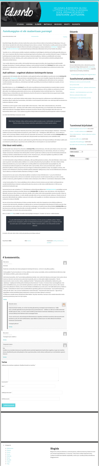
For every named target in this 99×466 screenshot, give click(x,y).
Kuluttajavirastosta (51, 189)
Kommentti (5, 382)
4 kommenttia (34, 36)
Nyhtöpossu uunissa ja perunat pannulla (80, 82)
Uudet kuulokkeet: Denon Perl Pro (78, 129)
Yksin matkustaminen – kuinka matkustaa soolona (83, 134)
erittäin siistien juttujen (85, 69)
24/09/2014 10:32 (13, 306)
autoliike (49, 243)
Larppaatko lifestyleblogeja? (77, 142)
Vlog (8, 464)
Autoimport (54, 47)
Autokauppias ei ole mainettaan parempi (27, 31)
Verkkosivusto (5, 399)
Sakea (8, 462)
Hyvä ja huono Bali (74, 85)
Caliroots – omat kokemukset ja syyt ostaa (81, 92)
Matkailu (48, 24)
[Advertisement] (35, 251)
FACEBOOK (74, 75)
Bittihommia (10, 448)
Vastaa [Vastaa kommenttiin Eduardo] (10, 327)
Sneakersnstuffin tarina (76, 139)
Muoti (67, 24)
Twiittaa (65, 37)
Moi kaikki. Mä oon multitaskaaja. (78, 144)
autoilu (55, 241)
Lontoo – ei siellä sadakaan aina (78, 131)
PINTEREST (93, 75)
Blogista (76, 24)
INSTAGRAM (81, 75)
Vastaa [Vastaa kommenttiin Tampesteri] (4, 357)
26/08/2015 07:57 (7, 346)
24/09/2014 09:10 (7, 264)
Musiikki (58, 24)
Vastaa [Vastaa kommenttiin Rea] (5, 299)
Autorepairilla (13, 78)
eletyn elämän (73, 69)
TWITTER (86, 75)
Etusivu (20, 24)
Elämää (38, 24)
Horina (29, 24)
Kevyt (8, 454)
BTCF (12, 213)
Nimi (3, 386)
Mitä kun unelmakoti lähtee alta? (78, 95)
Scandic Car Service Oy (13, 49)
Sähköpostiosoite (7, 393)
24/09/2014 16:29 (7, 335)
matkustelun (91, 67)
